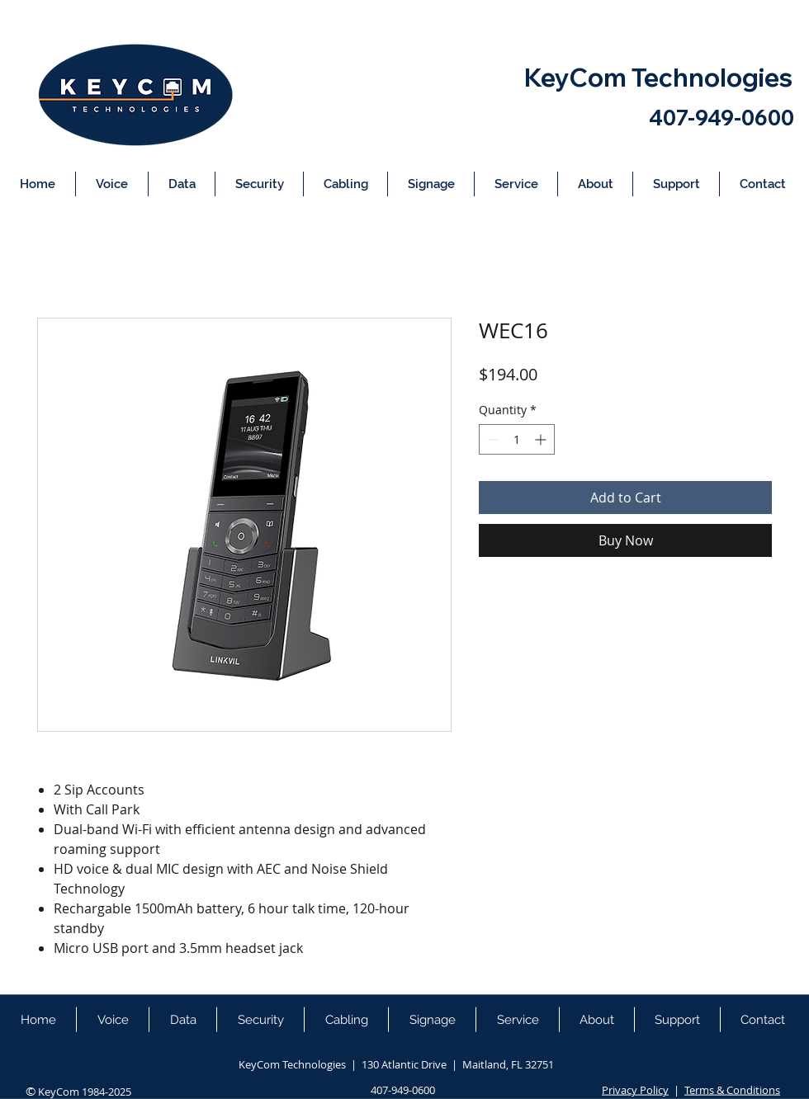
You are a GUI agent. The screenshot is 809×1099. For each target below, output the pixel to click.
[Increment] (542, 439)
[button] (111, 184)
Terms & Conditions (732, 1089)
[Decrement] (491, 439)
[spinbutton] (517, 439)
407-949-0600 (721, 117)
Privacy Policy (635, 1089)
